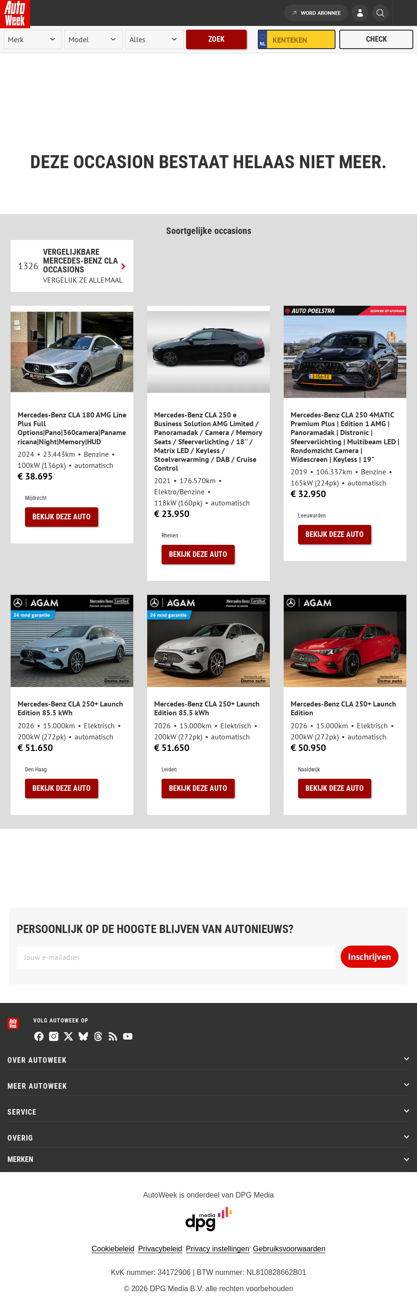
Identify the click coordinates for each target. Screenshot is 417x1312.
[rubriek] (154, 39)
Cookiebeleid (113, 1249)
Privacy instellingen (217, 1249)
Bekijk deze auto (61, 516)
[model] (93, 39)
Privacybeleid (160, 1249)
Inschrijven (369, 957)
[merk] (33, 39)
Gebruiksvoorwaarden (289, 1249)
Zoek (216, 39)
